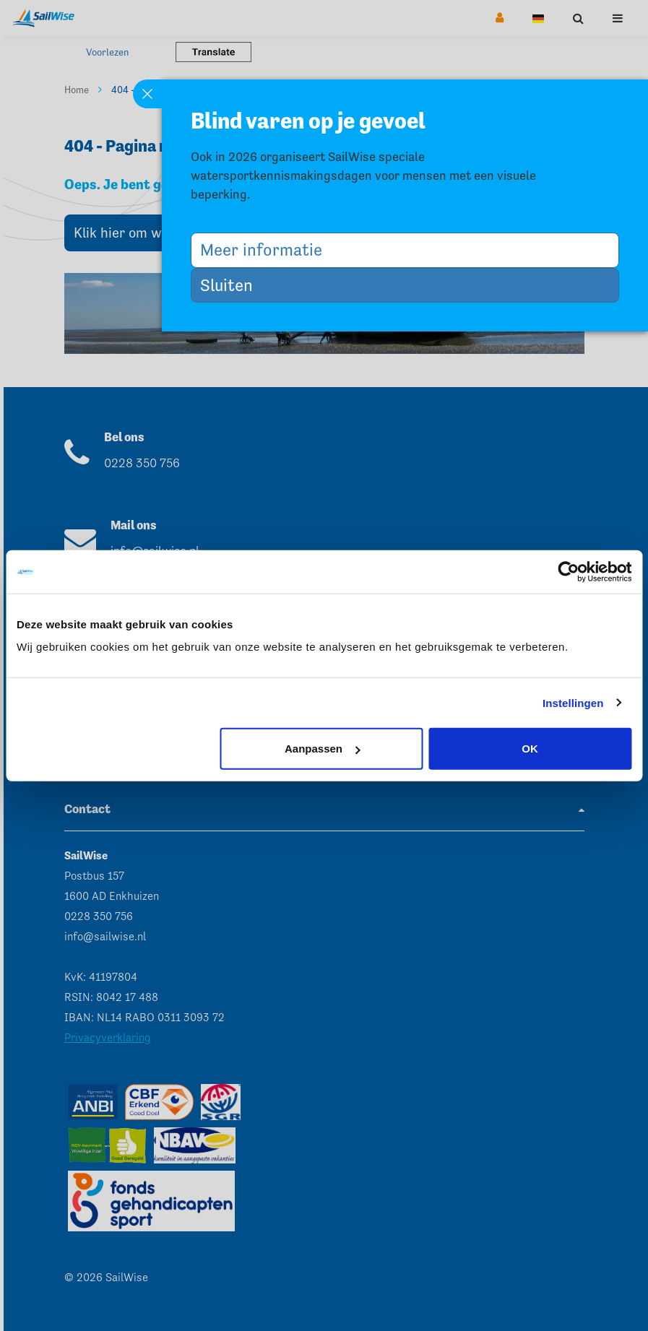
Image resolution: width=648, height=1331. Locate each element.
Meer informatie (266, 249)
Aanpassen (322, 748)
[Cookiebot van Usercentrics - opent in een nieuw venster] (568, 571)
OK (530, 748)
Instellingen (573, 702)
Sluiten (232, 285)
